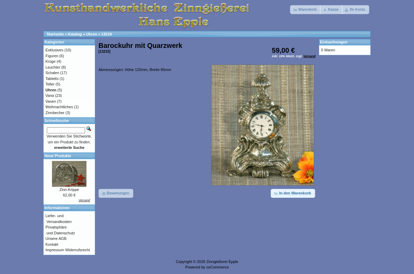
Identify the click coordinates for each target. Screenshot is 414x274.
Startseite (55, 34)
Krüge (50, 61)
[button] (305, 9)
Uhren (91, 34)
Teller (49, 84)
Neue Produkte (57, 156)
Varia (49, 95)
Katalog (75, 34)
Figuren (51, 56)
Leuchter (52, 67)
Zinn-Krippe (69, 189)
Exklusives (54, 50)
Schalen (52, 73)
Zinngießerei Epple (222, 262)
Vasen (50, 101)
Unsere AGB (55, 238)
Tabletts (52, 79)
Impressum (54, 250)
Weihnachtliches (59, 107)
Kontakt (51, 244)
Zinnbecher (54, 113)
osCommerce (217, 267)
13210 (106, 34)
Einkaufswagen (334, 42)
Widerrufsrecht (77, 250)
